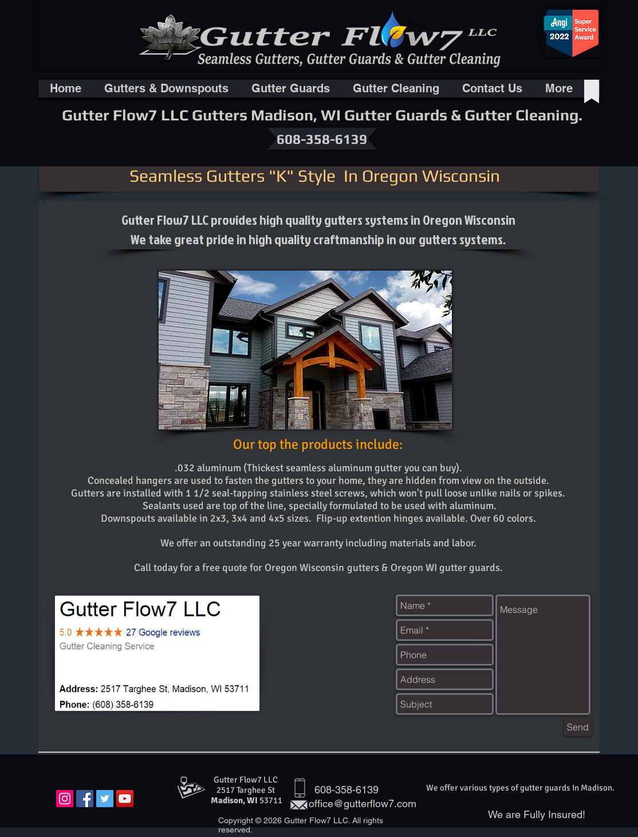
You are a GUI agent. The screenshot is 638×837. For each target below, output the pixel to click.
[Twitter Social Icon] (104, 798)
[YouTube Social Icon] (124, 798)
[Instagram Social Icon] (64, 798)
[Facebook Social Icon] (84, 798)
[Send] (578, 727)
